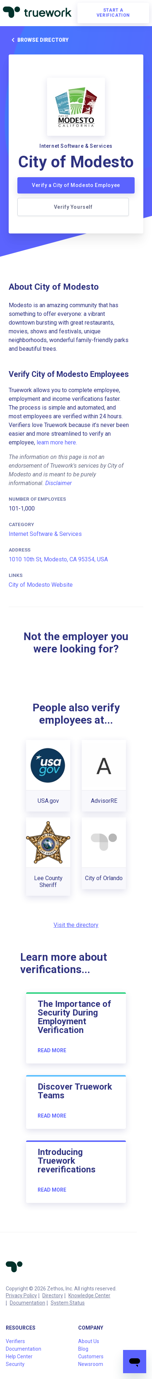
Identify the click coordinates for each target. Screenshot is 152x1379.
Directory (52, 1295)
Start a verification (113, 13)
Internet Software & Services (45, 533)
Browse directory (38, 40)
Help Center (19, 1356)
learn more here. (57, 442)
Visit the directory (76, 925)
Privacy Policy (21, 1295)
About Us (88, 1341)
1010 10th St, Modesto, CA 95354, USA (58, 559)
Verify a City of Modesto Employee (76, 185)
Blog (83, 1349)
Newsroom (90, 1364)
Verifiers (15, 1341)
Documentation (27, 1303)
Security (15, 1364)
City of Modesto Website (41, 584)
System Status (68, 1303)
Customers (91, 1356)
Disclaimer (58, 483)
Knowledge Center (89, 1295)
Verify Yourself (73, 207)
